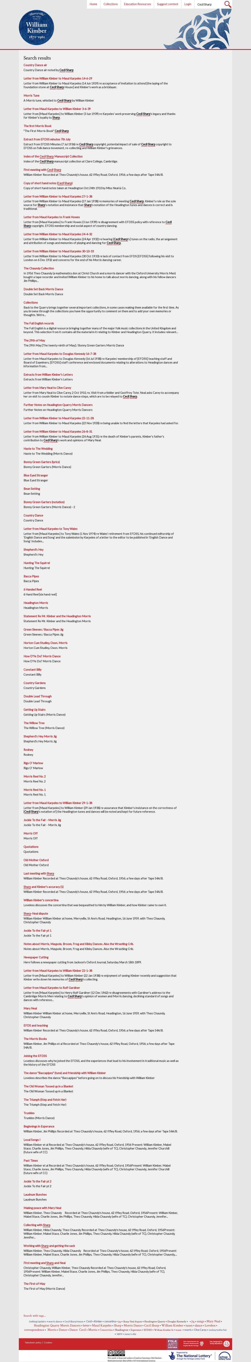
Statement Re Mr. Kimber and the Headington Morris (57, 616)
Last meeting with (39, 874)
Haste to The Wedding (38, 448)
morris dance (55, 1321)
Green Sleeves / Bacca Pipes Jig (43, 629)
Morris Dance (133, 1325)
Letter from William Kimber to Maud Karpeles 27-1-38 (58, 196)
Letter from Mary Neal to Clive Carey (47, 387)
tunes (189, 1325)
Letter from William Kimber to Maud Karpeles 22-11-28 (59, 418)
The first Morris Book (37, 126)
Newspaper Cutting (36, 957)
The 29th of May (34, 340)
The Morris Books (35, 1039)
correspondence (34, 1330)
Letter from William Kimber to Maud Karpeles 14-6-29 (58, 78)
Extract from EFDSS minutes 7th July (47, 139)
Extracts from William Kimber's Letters (48, 374)
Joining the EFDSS (35, 1056)
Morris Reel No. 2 (35, 776)
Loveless (210, 1325)
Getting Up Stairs (34, 709)
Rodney (28, 749)
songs (200, 1321)
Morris (51, 1330)
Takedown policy (33, 1342)
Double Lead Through (38, 696)
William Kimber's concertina (41, 900)
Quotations (31, 846)
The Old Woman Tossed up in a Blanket (48, 1086)
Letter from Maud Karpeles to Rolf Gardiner (52, 987)
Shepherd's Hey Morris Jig (40, 736)
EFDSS (148, 1330)
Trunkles (29, 1113)
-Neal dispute (36, 914)
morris (188, 1329)
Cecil (89, 1321)
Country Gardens (35, 683)
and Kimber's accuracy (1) (44, 887)
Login (187, 4)
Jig (193, 1321)
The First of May (34, 1283)
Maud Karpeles (102, 1325)
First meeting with (42, 170)
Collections (111, 4)
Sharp (117, 1325)
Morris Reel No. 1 (35, 789)
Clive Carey (200, 1329)
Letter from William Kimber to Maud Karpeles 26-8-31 (58, 431)
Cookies (48, 1342)
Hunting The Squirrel (37, 563)
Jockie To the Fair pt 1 (37, 930)
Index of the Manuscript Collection (53, 157)
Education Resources (137, 4)
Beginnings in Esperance (39, 1126)
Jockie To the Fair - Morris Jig (42, 820)
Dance (63, 1330)
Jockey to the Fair (218, 1329)
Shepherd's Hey (33, 549)
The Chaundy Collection (39, 268)
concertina (110, 1321)
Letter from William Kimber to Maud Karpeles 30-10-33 (59, 251)
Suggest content (167, 4)
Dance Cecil (77, 1330)
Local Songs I (32, 1139)
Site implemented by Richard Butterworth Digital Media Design (191, 1343)
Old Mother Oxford (36, 860)
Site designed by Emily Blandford (216, 1343)
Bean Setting (32, 488)
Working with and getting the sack (49, 1246)
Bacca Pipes (31, 576)
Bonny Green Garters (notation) (44, 502)
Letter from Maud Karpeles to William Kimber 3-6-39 (57, 109)
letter (86, 1325)
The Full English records (39, 323)
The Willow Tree (34, 723)
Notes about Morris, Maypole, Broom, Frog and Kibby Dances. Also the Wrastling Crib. (79, 944)
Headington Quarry (154, 1321)
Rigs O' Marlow (33, 763)
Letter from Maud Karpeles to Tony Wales (50, 528)
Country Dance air (35, 65)
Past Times (31, 1160)
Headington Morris (36, 603)
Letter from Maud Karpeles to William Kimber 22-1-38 (58, 970)
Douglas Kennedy (176, 1321)
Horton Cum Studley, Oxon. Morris (45, 643)
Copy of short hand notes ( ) (48, 183)
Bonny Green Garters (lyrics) (42, 462)
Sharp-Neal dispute (132, 1321)
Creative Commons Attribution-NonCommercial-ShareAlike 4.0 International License (135, 1359)
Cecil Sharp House (74, 1321)
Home (93, 4)
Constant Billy (32, 669)
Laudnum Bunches (35, 1194)
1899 (119, 1334)
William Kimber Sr (164, 1330)
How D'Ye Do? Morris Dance (42, 656)
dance (198, 1325)
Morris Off (31, 833)
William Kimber (172, 1325)
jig (119, 1321)
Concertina (106, 1330)
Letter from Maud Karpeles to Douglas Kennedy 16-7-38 (60, 353)
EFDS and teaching (36, 1025)
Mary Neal (30, 1008)
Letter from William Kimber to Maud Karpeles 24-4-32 (58, 234)
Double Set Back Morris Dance (43, 289)
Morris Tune (31, 95)
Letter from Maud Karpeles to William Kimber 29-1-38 (58, 803)
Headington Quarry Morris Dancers (57, 1325)
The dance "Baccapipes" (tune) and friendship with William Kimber (65, 1073)
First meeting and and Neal (44, 1263)
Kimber (98, 1321)
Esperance (136, 1330)
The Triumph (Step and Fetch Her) (45, 1099)
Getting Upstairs (37, 1321)
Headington (121, 1330)
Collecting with (37, 1225)
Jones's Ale (130, 1334)
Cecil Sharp (151, 1325)
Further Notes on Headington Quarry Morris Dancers (58, 405)
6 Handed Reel (33, 589)
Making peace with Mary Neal (42, 1208)
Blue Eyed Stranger (36, 475)
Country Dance (33, 515)
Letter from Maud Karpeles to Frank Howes (52, 217)
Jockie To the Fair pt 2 (37, 1181)
